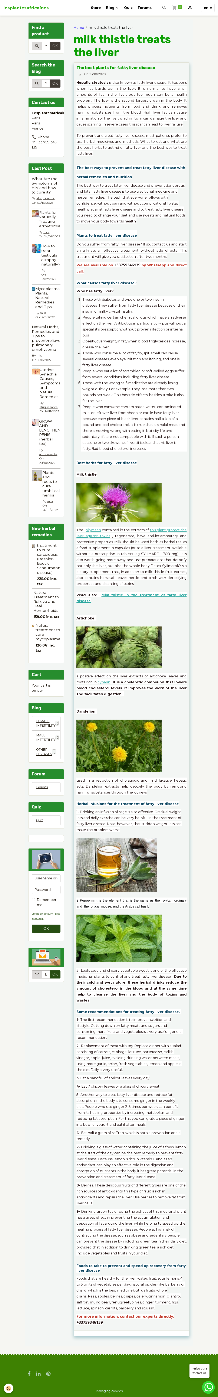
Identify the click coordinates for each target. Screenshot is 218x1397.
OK (55, 46)
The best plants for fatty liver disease (115, 67)
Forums (145, 8)
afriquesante (45, 198)
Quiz (128, 8)
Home (79, 28)
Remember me (46, 907)
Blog (111, 8)
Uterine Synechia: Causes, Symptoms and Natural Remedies (50, 383)
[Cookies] (9, 1388)
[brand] (26, 8)
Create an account (44, 918)
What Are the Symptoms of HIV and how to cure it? (44, 185)
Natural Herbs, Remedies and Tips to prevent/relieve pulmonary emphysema (47, 338)
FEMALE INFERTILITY (48, 724)
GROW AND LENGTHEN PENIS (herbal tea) (49, 432)
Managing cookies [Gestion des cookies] (109, 1391)
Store (96, 8)
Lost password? (42, 923)
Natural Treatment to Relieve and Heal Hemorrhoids (46, 601)
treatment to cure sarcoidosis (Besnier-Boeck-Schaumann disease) (48, 559)
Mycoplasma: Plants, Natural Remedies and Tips (47, 297)
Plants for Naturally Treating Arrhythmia (49, 219)
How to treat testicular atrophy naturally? (50, 255)
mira (46, 232)
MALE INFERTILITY (48, 739)
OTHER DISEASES (46, 755)
